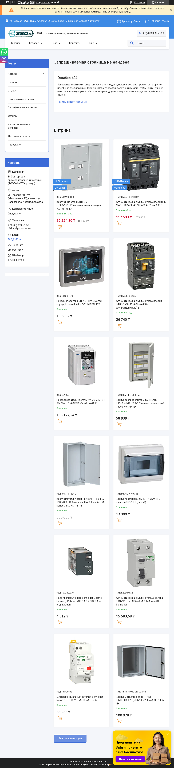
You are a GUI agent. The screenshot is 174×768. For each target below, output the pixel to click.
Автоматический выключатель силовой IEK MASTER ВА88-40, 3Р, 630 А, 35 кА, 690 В (141, 204)
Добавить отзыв (159, 21)
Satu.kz (102, 761)
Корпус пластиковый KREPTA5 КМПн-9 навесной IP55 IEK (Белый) (138, 500)
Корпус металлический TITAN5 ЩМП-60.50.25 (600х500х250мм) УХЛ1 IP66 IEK (140, 700)
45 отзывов (139, 2)
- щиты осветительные (72, 101)
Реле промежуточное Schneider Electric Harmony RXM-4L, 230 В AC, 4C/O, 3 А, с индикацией (79, 601)
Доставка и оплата (19, 136)
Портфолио (14, 144)
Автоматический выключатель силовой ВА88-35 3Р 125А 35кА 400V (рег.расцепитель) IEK (139, 304)
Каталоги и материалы (21, 99)
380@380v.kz (15, 239)
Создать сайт (43, 2)
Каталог (34, 43)
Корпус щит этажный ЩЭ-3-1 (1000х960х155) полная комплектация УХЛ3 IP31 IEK (79, 205)
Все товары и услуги (70, 738)
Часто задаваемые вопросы (19, 126)
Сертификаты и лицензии (22, 107)
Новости (13, 82)
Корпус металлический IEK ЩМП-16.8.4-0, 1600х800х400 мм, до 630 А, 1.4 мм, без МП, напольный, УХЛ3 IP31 (81, 502)
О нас (54, 43)
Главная (16, 43)
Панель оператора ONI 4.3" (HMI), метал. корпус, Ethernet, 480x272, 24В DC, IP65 (79, 303)
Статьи (12, 90)
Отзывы (12, 116)
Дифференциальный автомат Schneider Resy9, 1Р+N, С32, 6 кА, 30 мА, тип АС (80, 698)
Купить (60, 226)
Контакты (74, 43)
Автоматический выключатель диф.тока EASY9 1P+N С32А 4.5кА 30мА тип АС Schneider (139, 601)
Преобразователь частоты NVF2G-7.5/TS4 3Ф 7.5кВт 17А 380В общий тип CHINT (81, 401)
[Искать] (131, 43)
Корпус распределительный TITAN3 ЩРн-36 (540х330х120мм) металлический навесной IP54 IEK (140, 403)
